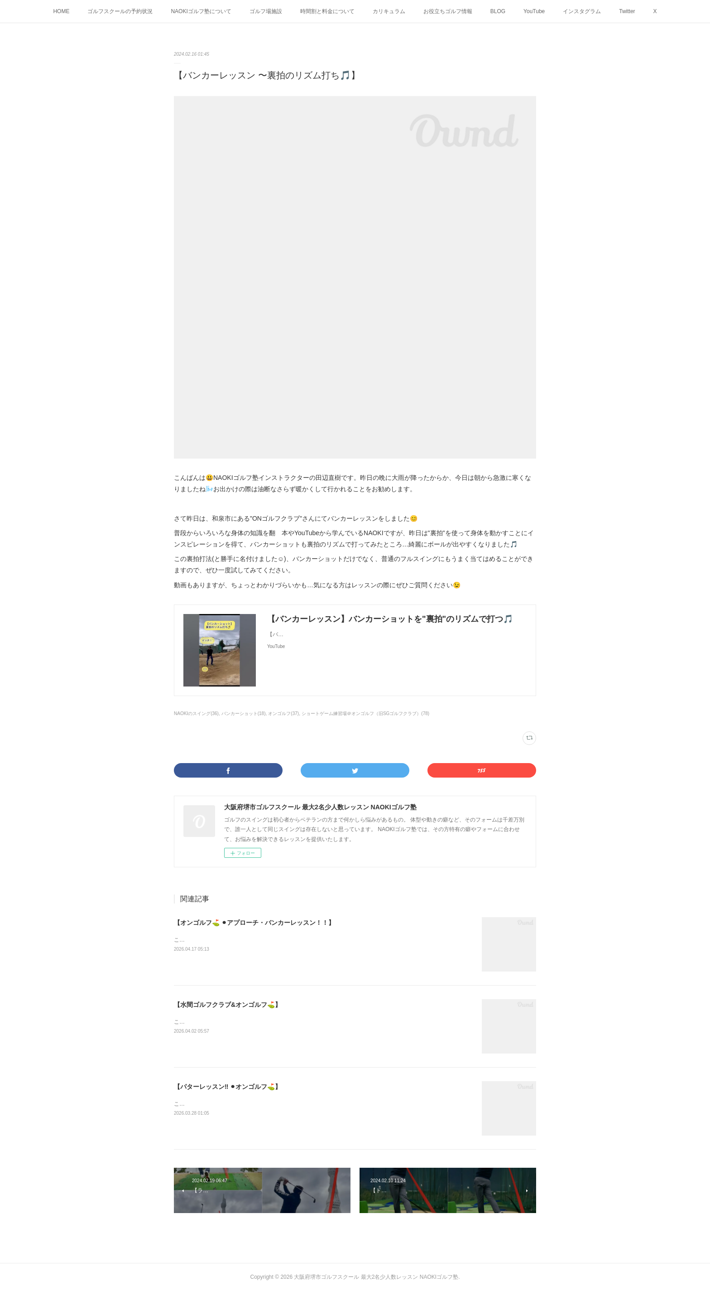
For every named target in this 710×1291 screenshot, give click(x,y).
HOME (61, 11)
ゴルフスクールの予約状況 (120, 11)
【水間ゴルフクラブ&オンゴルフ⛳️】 (227, 1004)
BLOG (497, 11)
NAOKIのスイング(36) (196, 713)
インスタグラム (582, 11)
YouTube (534, 11)
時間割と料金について (327, 11)
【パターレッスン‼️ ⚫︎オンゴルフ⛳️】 (227, 1086)
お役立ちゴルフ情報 (447, 11)
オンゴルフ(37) (283, 713)
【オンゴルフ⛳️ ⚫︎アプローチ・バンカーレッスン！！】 (254, 922)
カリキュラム (389, 11)
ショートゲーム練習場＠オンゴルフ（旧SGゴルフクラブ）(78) (365, 713)
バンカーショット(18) (243, 713)
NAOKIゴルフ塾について (201, 11)
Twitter (627, 11)
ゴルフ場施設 (265, 11)
